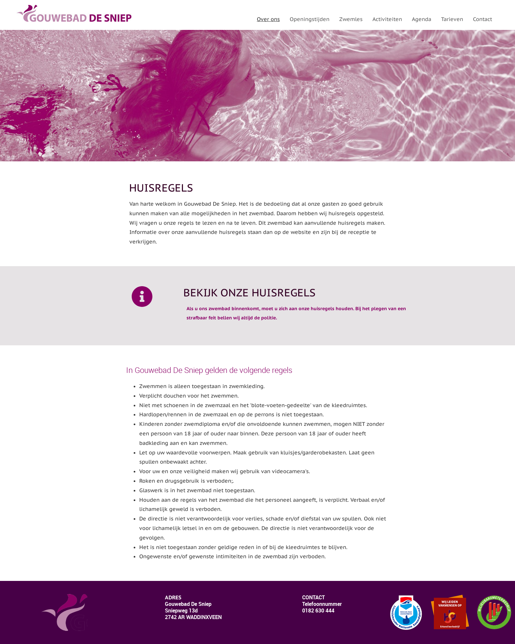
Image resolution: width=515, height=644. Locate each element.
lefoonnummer (322, 604)
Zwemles (351, 19)
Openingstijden (309, 19)
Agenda (421, 19)
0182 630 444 (318, 610)
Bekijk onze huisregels (249, 292)
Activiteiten (387, 19)
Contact (482, 19)
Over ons (268, 19)
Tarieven (452, 19)
